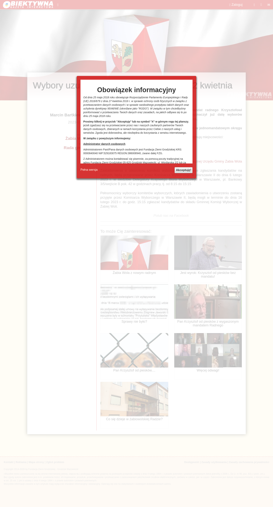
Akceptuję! (183, 170)
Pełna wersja (89, 169)
